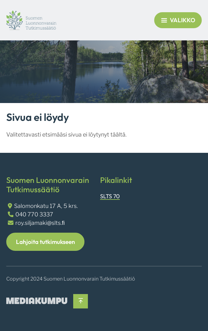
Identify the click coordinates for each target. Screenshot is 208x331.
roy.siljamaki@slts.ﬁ (40, 223)
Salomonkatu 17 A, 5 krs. (46, 206)
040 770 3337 (34, 214)
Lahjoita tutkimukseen (45, 242)
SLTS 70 (110, 196)
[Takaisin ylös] (80, 301)
